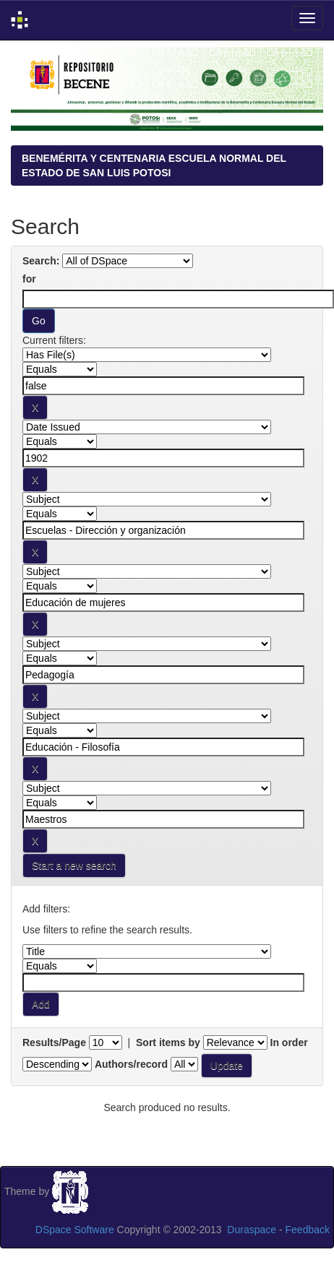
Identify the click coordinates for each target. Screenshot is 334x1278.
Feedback (308, 1229)
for (29, 279)
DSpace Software (74, 1229)
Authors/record (131, 1064)
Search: (40, 261)
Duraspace (251, 1229)
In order (289, 1042)
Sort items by (168, 1042)
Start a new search (74, 865)
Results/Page (54, 1042)
